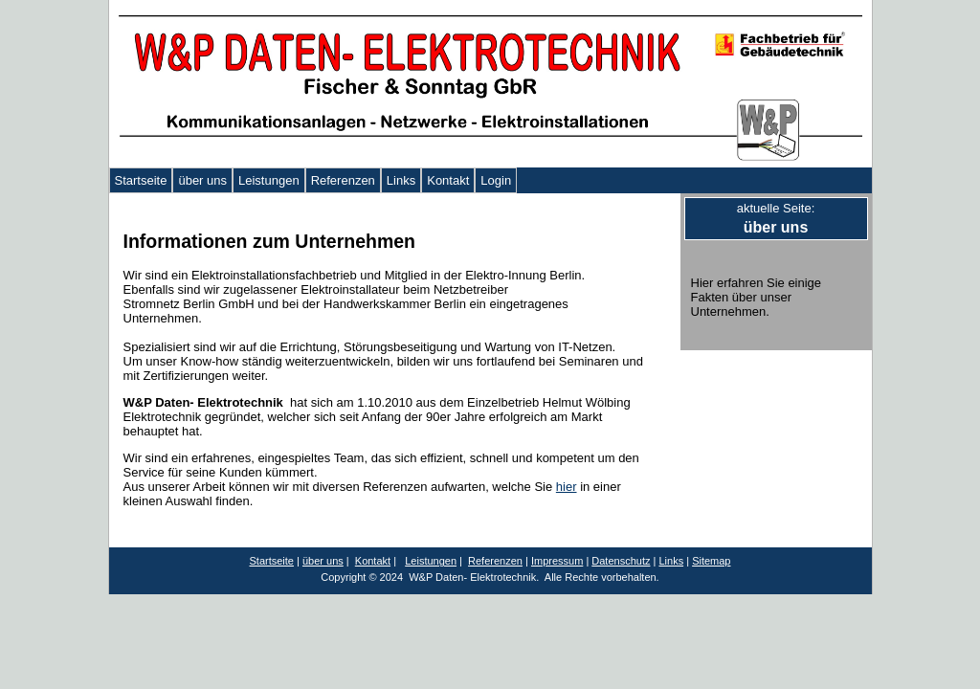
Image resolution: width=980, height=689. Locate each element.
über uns (202, 180)
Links (401, 180)
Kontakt (448, 180)
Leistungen (269, 180)
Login (495, 180)
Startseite (141, 180)
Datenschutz (620, 561)
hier (566, 486)
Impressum (557, 561)
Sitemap (711, 561)
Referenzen (343, 180)
